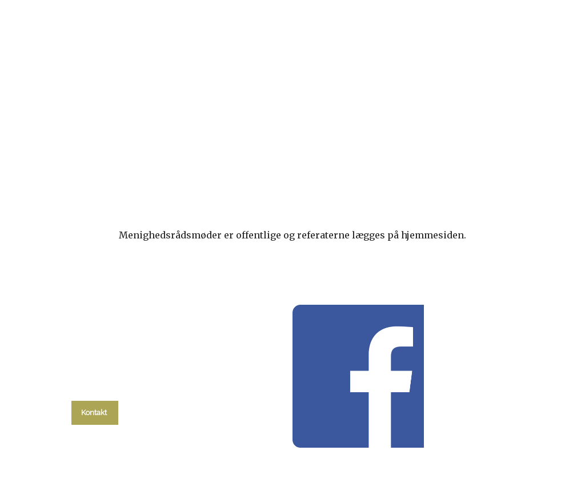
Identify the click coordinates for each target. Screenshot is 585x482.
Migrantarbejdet (296, 147)
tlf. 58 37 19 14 (95, 386)
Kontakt (525, 147)
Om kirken (467, 153)
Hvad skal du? (57, 159)
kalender (123, 147)
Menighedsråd (396, 147)
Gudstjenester (202, 147)
